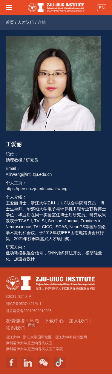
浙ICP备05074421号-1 (24, 304)
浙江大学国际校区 (37, 337)
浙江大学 (13, 337)
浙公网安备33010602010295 (28, 311)
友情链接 (15, 320)
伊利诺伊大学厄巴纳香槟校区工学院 (34, 349)
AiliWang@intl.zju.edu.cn (29, 174)
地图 (34, 320)
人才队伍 (25, 22)
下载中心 (54, 320)
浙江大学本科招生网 (71, 337)
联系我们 (15, 328)
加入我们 (78, 320)
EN (102, 7)
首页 (10, 22)
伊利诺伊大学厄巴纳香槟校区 (29, 343)
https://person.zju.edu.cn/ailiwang (36, 188)
